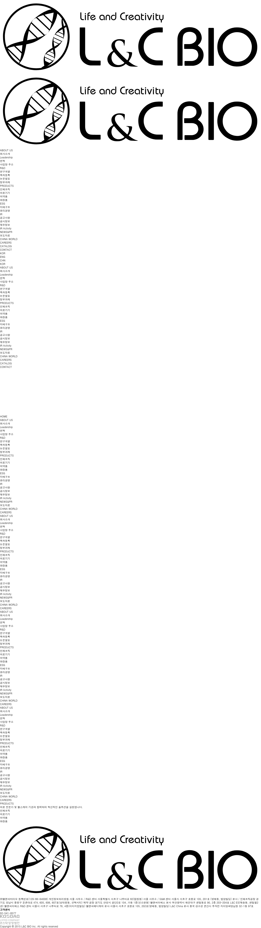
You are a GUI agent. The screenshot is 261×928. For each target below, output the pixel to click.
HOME (3, 416)
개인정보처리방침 (59, 899)
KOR (2, 253)
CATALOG (6, 246)
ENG (2, 256)
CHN (2, 260)
